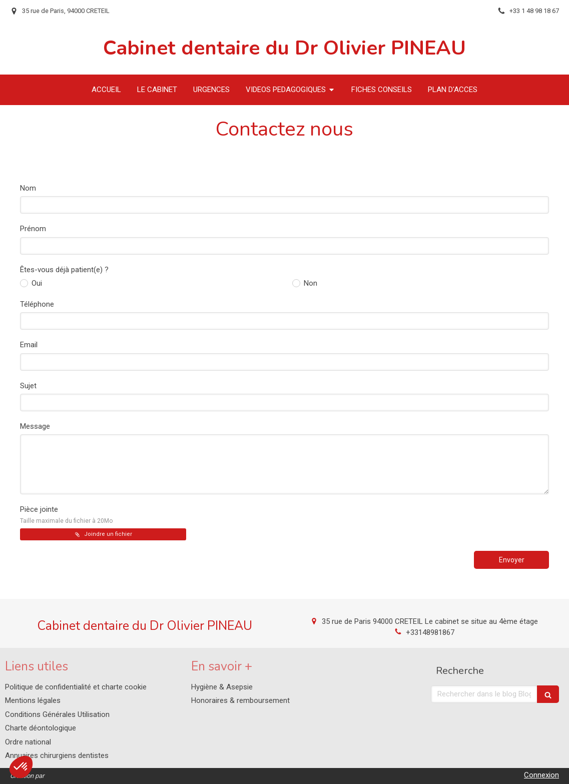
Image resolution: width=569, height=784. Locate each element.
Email (29, 344)
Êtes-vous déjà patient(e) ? (64, 269)
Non (309, 283)
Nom (28, 188)
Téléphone (37, 304)
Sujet (28, 385)
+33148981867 (430, 632)
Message (35, 426)
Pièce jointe (66, 514)
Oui (36, 283)
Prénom (33, 228)
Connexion (541, 774)
